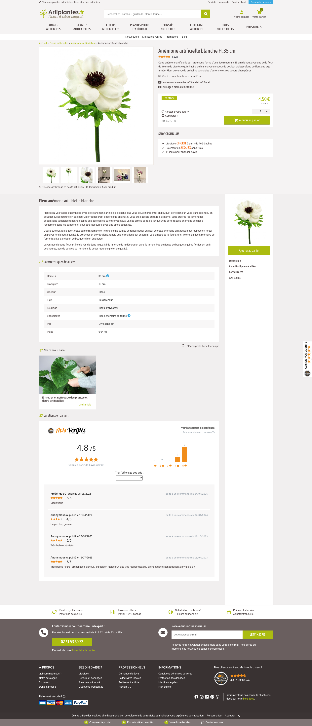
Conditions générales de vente (175, 673)
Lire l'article (85, 404)
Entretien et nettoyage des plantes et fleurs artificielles (65, 399)
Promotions (172, 37)
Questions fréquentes (91, 687)
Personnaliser (214, 715)
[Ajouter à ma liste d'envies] (43, 56)
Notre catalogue (48, 678)
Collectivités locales (130, 678)
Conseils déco (236, 272)
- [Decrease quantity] (254, 111)
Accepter (230, 715)
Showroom (45, 682)
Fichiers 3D (125, 687)
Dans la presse (47, 687)
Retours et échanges (90, 678)
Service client (239, 2)
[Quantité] (260, 111)
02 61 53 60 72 (72, 641)
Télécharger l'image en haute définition (63, 187)
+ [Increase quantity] (266, 111)
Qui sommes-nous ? (50, 673)
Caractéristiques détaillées (242, 266)
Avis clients (235, 277)
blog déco (248, 699)
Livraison (84, 673)
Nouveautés (132, 37)
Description (235, 260)
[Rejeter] (238, 715)
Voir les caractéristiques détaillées (179, 76)
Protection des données (171, 678)
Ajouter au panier (247, 120)
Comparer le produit (97, 722)
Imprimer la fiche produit (102, 187)
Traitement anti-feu (129, 682)
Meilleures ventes (152, 37)
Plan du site (165, 687)
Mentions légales (168, 682)
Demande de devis (261, 2)
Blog (184, 37)
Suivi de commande (218, 2)
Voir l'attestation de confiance (197, 428)
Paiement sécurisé (89, 682)
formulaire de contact (84, 650)
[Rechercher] (205, 14)
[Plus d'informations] (107, 276)
